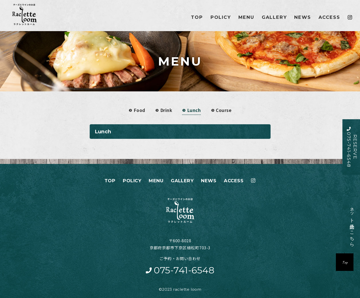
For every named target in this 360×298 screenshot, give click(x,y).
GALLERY (274, 17)
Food (137, 110)
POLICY (221, 17)
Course (221, 110)
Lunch (191, 110)
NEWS (302, 17)
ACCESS (329, 17)
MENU (246, 17)
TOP (197, 17)
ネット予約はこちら (349, 224)
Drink (163, 110)
